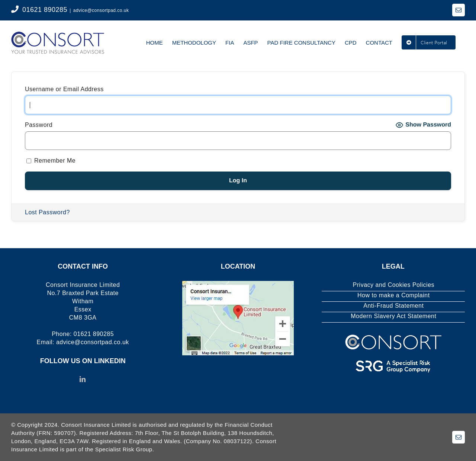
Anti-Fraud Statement (393, 305)
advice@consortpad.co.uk (101, 10)
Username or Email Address (64, 89)
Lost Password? (47, 212)
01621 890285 (44, 9)
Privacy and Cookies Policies (393, 285)
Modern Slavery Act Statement (393, 316)
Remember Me (50, 160)
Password (38, 125)
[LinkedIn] (83, 379)
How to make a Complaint (393, 295)
